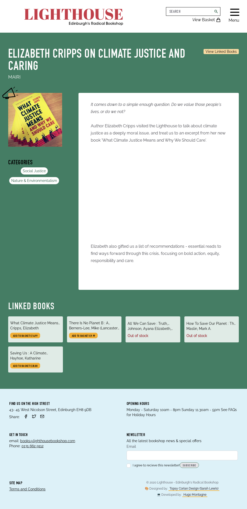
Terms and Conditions (27, 489)
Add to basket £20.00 (25, 366)
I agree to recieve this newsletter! (153, 465)
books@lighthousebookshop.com (47, 441)
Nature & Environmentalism (34, 181)
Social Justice (34, 171)
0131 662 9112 (32, 446)
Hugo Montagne (194, 494)
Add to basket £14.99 (25, 336)
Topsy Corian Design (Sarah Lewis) (194, 488)
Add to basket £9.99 (83, 336)
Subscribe (189, 465)
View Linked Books (221, 51)
